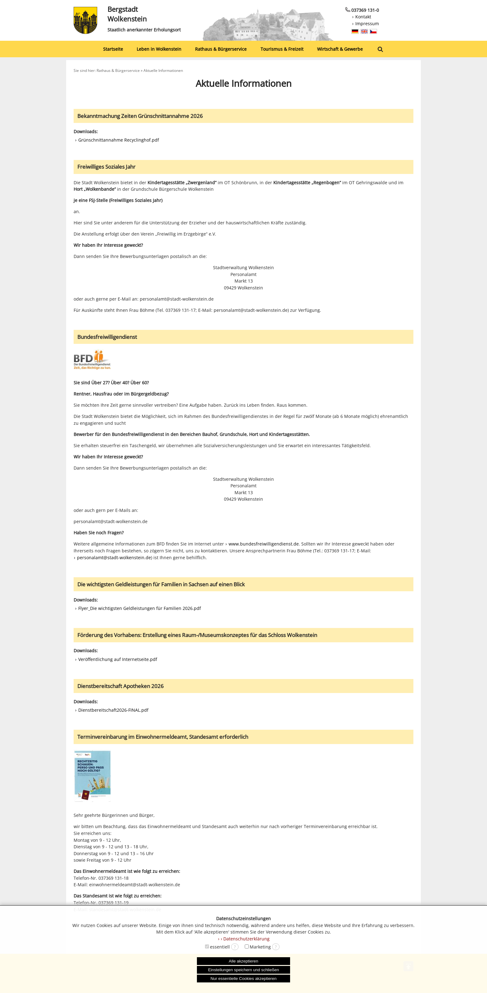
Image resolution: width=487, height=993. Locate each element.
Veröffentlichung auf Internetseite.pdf (117, 659)
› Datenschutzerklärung (245, 939)
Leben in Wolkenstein (159, 49)
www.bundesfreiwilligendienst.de (264, 544)
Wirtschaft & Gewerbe (340, 49)
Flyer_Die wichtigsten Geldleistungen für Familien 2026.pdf (139, 608)
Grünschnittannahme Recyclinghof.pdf (118, 140)
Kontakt (363, 17)
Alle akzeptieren (243, 961)
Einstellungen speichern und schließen (243, 969)
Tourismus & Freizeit (282, 49)
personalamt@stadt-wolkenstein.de (114, 557)
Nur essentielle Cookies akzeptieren (244, 978)
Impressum (367, 23)
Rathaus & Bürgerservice (221, 49)
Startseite (113, 49)
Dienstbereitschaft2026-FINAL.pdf (113, 710)
